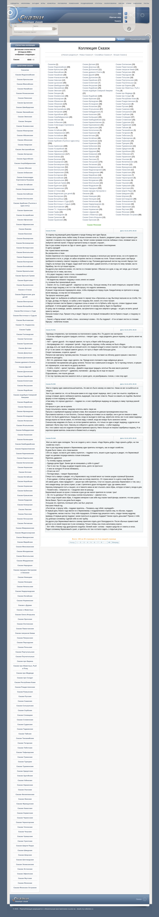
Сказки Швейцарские (25, 107)
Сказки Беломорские (25, 243)
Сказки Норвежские (25, 600)
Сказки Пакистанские (25, 628)
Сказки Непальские (25, 586)
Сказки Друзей (25, 367)
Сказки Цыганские (25, 103)
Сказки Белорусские (25, 248)
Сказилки (25, 70)
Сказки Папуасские (25, 638)
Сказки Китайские (25, 477)
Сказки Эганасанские (25, 864)
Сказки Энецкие (25, 121)
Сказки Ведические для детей (60, 194)
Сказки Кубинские (25, 491)
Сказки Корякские (25, 486)
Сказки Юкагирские (25, 131)
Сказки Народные (25, 565)
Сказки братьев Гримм (25, 276)
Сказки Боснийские (25, 266)
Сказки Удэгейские (25, 776)
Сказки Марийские (25, 542)
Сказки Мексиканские (25, 547)
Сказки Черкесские (25, 818)
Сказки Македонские (25, 537)
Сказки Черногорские (25, 822)
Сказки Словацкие (25, 715)
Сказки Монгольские (25, 556)
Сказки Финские (25, 799)
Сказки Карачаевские (25, 453)
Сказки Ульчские (25, 790)
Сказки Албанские (25, 173)
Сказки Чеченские (25, 827)
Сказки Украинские (25, 785)
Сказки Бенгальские (25, 252)
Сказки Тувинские (24, 757)
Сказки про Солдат (25, 678)
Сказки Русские (25, 696)
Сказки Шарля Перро (25, 846)
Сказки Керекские (25, 467)
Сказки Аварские (25, 145)
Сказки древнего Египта (25, 362)
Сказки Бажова (25, 229)
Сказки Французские (25, 804)
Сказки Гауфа (25, 329)
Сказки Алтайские (25, 184)
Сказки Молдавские (25, 551)
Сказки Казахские (25, 435)
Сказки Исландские (25, 416)
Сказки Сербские (25, 710)
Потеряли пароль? (30, 32)
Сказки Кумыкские (25, 495)
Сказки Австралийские (24, 149)
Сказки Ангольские (25, 198)
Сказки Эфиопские (25, 874)
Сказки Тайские (25, 734)
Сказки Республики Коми (24, 682)
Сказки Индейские (25, 390)
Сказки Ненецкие (25, 582)
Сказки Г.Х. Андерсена (25, 325)
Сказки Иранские (25, 407)
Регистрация (18, 32)
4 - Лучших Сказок (118, 55)
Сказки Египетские (25, 381)
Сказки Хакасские (25, 808)
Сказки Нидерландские (25, 591)
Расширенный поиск (137, 39)
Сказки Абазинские (25, 135)
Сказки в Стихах (25, 290)
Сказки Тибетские (25, 748)
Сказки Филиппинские (25, 794)
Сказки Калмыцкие (25, 439)
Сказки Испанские (25, 421)
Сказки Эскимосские (25, 126)
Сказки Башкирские (25, 238)
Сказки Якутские (25, 878)
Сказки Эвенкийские (25, 112)
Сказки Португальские (25, 652)
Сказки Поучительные (25, 656)
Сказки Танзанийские (25, 738)
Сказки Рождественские (25, 687)
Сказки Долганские (25, 358)
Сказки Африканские (25, 224)
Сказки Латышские (25, 519)
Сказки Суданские (25, 724)
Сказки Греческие (25, 339)
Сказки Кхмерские (25, 505)
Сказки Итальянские (25, 425)
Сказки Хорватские (25, 813)
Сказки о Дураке (25, 605)
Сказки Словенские (25, 720)
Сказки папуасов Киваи (25, 633)
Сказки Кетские (25, 472)
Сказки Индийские (25, 402)
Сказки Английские (25, 194)
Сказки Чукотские (25, 841)
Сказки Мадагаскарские (25, 533)
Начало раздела (69, 55)
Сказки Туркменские (25, 766)
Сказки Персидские (25, 642)
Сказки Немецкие (25, 577)
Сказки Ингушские (25, 385)
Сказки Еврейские (25, 376)
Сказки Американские (25, 189)
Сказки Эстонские (24, 869)
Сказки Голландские (24, 334)
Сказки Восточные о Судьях (25, 315)
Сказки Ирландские (25, 411)
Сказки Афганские (25, 220)
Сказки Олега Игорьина (25, 614)
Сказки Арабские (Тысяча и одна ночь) (63, 141)
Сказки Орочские (25, 619)
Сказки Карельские (25, 458)
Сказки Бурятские (25, 280)
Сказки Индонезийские (25, 75)
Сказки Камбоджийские (25, 444)
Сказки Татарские (25, 743)
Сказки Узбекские (25, 780)
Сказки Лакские (25, 509)
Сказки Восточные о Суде (25, 311)
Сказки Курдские (25, 500)
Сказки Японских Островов (25, 888)
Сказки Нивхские (25, 98)
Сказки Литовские (25, 523)
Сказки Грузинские (25, 344)
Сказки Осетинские (25, 624)
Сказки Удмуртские (25, 771)
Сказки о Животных (25, 610)
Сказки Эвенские (25, 117)
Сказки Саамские (25, 701)
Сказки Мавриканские (25, 528)
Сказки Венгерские (25, 301)
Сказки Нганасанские (25, 93)
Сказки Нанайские (25, 89)
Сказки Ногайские (25, 596)
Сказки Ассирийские (25, 215)
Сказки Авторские (25, 154)
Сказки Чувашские (25, 836)
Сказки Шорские (25, 855)
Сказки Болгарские (25, 262)
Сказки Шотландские (25, 860)
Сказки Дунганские (25, 371)
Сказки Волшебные (25, 306)
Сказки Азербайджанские (25, 163)
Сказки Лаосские (25, 514)
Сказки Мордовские (25, 561)
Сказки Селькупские (25, 706)
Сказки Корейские (25, 481)
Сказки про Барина (25, 661)
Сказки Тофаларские (25, 752)
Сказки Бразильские (25, 271)
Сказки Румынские (25, 692)
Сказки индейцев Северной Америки (98, 91)
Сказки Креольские (25, 79)
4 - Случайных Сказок (101, 55)
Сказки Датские (25, 348)
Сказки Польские (25, 647)
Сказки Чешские (25, 832)
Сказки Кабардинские (25, 430)
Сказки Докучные (25, 353)
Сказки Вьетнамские (25, 320)
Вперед (115, 542)
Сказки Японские (25, 883)
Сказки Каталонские (25, 463)
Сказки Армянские (25, 210)
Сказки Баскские (25, 234)
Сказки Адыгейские (25, 159)
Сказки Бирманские (25, 257)
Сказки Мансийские (25, 84)
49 (109, 542)
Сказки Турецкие (25, 762)
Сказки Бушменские (25, 285)
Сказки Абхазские (25, 140)
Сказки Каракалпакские (25, 449)
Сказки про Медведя (25, 673)
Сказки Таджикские (25, 729)
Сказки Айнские (25, 168)
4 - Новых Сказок (84, 55)
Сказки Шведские (25, 850)
